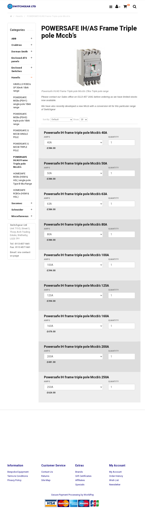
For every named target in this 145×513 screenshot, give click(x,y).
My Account (115, 471)
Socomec (16, 203)
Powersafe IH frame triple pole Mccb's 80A (75, 224)
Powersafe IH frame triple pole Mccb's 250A (76, 377)
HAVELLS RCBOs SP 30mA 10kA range (22, 87)
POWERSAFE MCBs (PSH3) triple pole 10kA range (21, 119)
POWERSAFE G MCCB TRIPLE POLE (21, 147)
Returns (45, 476)
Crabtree (16, 45)
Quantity (113, 137)
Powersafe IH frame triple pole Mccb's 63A (75, 194)
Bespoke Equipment (18, 471)
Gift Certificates (83, 476)
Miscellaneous (19, 216)
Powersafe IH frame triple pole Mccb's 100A (76, 255)
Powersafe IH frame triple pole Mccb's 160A (76, 316)
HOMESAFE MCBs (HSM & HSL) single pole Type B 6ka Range (22, 178)
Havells (19, 16)
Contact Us (47, 471)
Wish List (114, 480)
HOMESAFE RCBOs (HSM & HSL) (21, 193)
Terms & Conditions (17, 476)
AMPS (47, 137)
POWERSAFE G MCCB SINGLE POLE (21, 134)
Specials (79, 484)
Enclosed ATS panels (19, 60)
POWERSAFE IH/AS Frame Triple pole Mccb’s (48, 16)
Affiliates (80, 480)
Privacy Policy (14, 480)
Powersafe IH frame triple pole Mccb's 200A (76, 346)
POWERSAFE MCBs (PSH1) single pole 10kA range (22, 102)
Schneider (17, 209)
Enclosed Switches (16, 69)
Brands (79, 471)
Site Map (46, 480)
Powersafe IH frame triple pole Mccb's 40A (75, 133)
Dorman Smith (19, 51)
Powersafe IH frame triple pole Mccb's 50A (75, 163)
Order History (116, 476)
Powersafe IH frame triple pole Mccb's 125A (76, 285)
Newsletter (114, 484)
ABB (13, 38)
